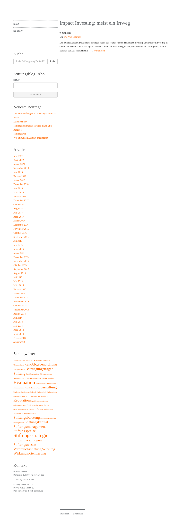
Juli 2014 (17, 318)
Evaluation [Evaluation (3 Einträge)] (24, 382)
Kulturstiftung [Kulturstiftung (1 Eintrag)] (52, 392)
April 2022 (18, 160)
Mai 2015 (18, 281)
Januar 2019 (19, 180)
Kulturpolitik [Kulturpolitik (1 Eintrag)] (41, 392)
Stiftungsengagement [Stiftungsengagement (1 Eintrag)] (48, 418)
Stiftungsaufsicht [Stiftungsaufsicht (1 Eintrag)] (30, 413)
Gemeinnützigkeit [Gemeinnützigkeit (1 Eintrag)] (29, 392)
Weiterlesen (99, 50)
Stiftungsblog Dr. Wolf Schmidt (26, 8)
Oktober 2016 (20, 233)
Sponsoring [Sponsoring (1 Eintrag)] (30, 409)
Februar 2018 (19, 196)
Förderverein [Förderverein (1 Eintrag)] (18, 392)
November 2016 (21, 229)
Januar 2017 (19, 220)
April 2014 (18, 330)
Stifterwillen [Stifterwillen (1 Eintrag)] (48, 409)
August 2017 (19, 208)
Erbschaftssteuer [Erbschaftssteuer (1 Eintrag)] (31, 378)
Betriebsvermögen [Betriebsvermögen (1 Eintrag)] (32, 374)
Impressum (64, 514)
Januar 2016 (19, 253)
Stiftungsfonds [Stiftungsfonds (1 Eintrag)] (18, 423)
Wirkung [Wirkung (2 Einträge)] (48, 449)
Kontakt (18, 31)
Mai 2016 (18, 245)
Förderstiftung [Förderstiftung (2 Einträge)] (46, 387)
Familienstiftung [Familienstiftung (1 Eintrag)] (51, 383)
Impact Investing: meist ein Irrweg (94, 23)
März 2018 (18, 192)
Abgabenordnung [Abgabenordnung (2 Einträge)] (44, 364)
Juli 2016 (17, 241)
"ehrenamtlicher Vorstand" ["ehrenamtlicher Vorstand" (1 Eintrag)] (23, 360)
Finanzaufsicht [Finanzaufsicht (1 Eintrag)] (18, 388)
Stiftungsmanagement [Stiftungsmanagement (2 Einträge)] (29, 427)
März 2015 (18, 285)
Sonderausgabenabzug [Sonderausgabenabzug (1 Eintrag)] (35, 405)
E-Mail (16, 80)
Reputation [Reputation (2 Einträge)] (21, 400)
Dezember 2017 (21, 200)
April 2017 (18, 217)
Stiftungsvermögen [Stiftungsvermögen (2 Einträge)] (27, 440)
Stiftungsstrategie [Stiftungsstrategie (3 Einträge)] (30, 435)
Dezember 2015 (21, 257)
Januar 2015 (19, 293)
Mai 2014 (18, 326)
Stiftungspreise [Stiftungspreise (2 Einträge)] (24, 431)
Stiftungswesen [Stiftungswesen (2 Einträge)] (24, 445)
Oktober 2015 (20, 265)
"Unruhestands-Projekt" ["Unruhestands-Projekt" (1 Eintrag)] (22, 365)
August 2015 (19, 273)
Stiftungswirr (19, 133)
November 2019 (21, 168)
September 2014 (21, 309)
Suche (52, 61)
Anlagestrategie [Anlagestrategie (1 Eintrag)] (19, 369)
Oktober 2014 (20, 305)
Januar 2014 (19, 342)
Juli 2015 (17, 277)
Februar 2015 (19, 289)
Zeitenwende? (20, 121)
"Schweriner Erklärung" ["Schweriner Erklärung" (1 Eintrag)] (42, 360)
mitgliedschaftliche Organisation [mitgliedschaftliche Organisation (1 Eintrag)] (25, 396)
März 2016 (18, 249)
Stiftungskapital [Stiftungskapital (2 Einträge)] (36, 422)
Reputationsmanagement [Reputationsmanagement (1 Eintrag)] (39, 401)
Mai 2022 (18, 156)
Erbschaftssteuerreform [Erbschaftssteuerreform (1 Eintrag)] (45, 378)
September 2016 (21, 237)
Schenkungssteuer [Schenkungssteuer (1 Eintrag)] (20, 405)
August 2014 (19, 314)
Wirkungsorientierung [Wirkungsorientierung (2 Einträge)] (29, 453)
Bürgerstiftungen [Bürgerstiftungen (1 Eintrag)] (46, 374)
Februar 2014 (19, 338)
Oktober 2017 (20, 204)
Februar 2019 (19, 176)
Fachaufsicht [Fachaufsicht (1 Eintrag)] (40, 383)
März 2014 (18, 334)
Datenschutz (78, 514)
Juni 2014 (18, 321)
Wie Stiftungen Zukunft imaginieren (30, 138)
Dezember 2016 (21, 225)
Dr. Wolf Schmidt (72, 37)
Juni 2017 (18, 212)
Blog (16, 24)
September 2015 (21, 269)
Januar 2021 (19, 164)
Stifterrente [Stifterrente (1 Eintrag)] (39, 409)
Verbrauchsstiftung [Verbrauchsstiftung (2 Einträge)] (27, 449)
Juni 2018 (18, 188)
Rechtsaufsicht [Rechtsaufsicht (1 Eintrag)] (43, 396)
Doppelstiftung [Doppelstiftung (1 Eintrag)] (18, 378)
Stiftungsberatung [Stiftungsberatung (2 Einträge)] (26, 417)
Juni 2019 (18, 172)
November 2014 (21, 301)
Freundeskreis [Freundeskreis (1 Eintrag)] (30, 388)
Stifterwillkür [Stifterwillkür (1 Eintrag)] (18, 413)
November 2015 (21, 261)
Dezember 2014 (21, 297)
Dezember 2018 (21, 184)
